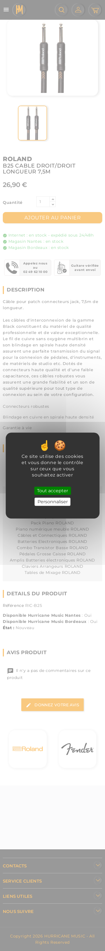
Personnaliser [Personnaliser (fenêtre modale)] (53, 501)
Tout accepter (52, 490)
